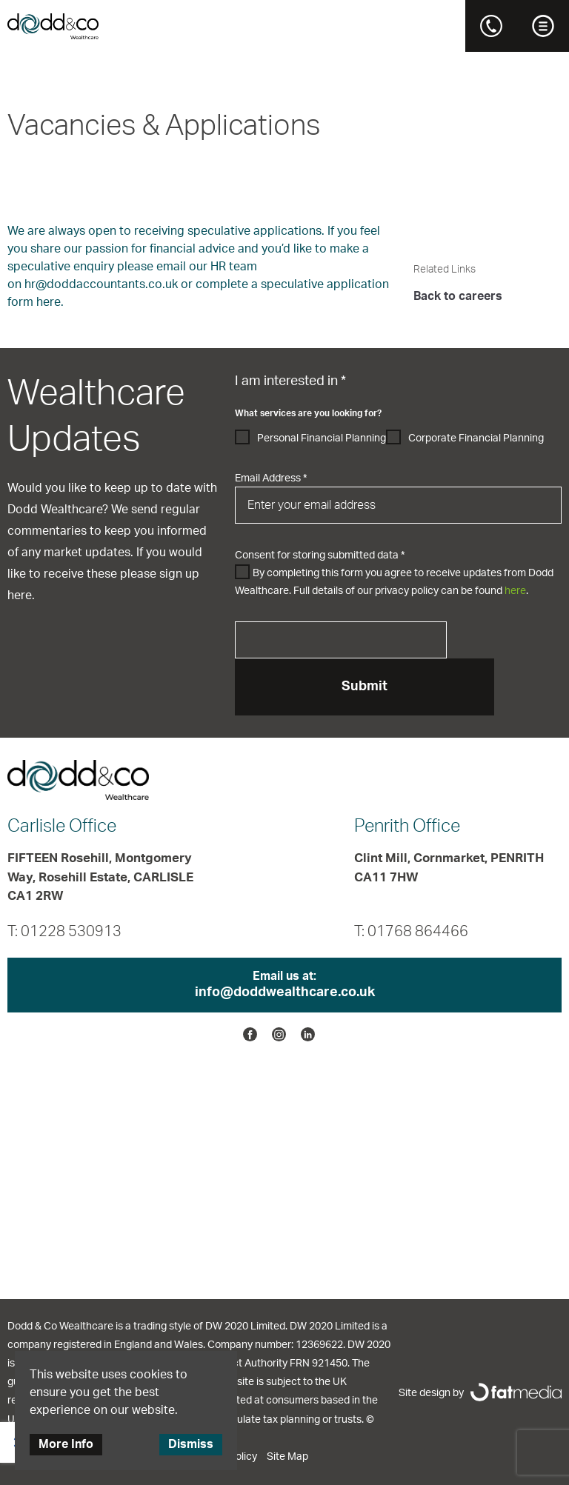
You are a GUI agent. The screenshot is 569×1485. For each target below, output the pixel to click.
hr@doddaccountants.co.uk (101, 284)
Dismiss (190, 1444)
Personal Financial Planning (321, 438)
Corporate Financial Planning (476, 438)
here (515, 591)
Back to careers (457, 296)
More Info (66, 1444)
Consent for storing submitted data (320, 555)
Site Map (287, 1457)
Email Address (271, 478)
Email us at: (284, 985)
